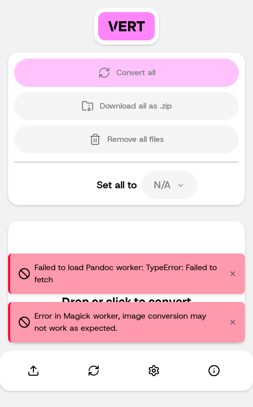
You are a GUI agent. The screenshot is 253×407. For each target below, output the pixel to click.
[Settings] (153, 371)
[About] (214, 371)
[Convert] (93, 371)
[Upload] (33, 371)
